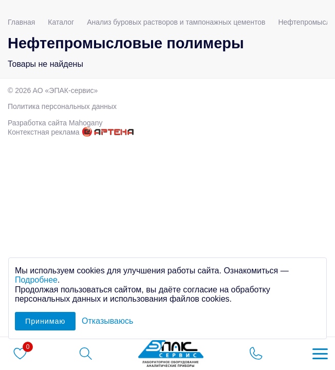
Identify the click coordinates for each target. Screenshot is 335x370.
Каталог (61, 22)
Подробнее (36, 279)
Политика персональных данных (62, 106)
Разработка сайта (55, 123)
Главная (21, 22)
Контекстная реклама (44, 132)
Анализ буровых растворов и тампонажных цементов (176, 22)
